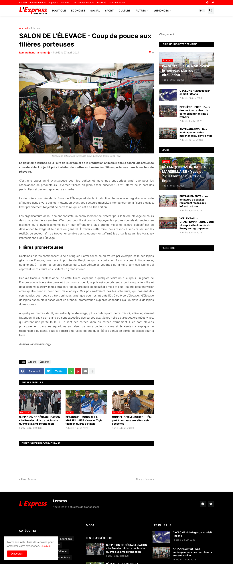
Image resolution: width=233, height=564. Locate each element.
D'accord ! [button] (17, 553)
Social (95, 10)
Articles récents (38, 2)
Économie (78, 10)
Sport (109, 10)
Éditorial (65, 2)
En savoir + (47, 545)
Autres (141, 10)
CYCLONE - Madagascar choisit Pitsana (194, 92)
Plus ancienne (143, 479)
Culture (125, 10)
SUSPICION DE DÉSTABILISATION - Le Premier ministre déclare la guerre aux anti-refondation (39, 420)
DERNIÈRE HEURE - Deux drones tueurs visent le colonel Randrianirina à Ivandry (194, 112)
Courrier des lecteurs (83, 2)
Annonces (161, 10)
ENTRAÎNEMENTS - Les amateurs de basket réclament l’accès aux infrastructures (193, 201)
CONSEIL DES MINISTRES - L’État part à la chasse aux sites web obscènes (132, 420)
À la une (35, 28)
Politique (59, 10)
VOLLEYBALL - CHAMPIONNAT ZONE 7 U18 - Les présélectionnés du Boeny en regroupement (196, 223)
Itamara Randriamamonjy (34, 52)
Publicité (101, 2)
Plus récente (28, 479)
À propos (53, 2)
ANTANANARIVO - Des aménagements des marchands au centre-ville (195, 132)
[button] (202, 10)
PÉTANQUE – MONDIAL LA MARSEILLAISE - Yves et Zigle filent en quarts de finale (84, 420)
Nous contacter (117, 2)
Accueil (23, 2)
